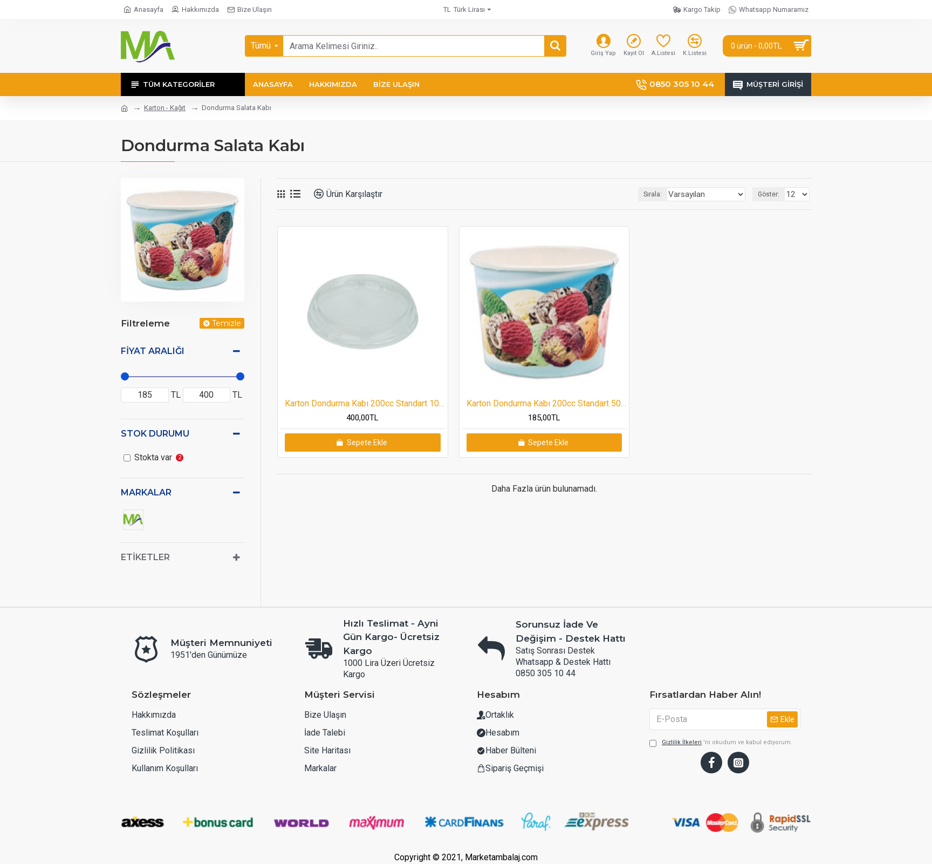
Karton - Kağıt (165, 108)
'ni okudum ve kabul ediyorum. (720, 761)
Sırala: (664, 194)
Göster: (772, 194)
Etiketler (145, 557)
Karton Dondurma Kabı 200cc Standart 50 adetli (547, 403)
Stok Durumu (155, 433)
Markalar (146, 492)
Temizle (226, 323)
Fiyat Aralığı (152, 351)
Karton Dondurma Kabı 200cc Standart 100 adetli (365, 403)
